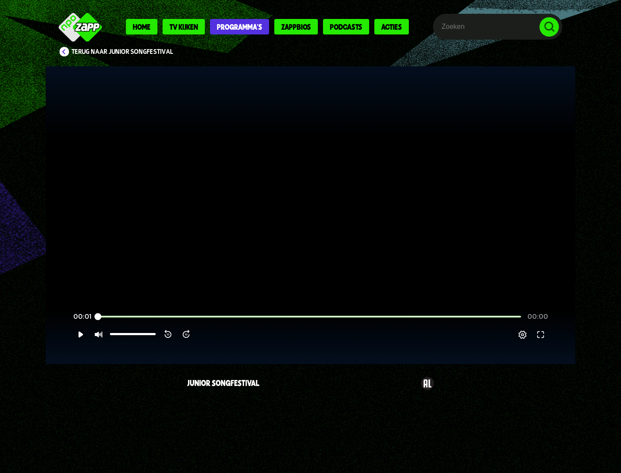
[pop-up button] (540, 345)
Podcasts (346, 27)
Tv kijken (183, 27)
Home (142, 27)
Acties (391, 27)
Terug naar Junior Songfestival (122, 52)
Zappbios (296, 27)
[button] (63, 345)
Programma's (239, 27)
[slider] (309, 327)
